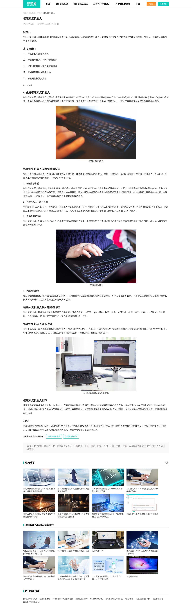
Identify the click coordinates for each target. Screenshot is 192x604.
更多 (167, 462)
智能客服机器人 (80, 4)
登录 (151, 4)
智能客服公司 (158, 599)
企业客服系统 (45, 599)
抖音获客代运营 (123, 4)
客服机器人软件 (82, 599)
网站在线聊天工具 (30, 599)
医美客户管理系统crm (31, 602)
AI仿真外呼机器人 (101, 4)
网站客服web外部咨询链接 (63, 599)
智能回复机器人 (49, 13)
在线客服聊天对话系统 (114, 599)
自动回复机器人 (71, 436)
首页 (48, 4)
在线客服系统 (61, 4)
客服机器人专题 (35, 13)
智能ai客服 (129, 599)
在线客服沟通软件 (143, 599)
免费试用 (163, 4)
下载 (138, 4)
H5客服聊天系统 (96, 599)
